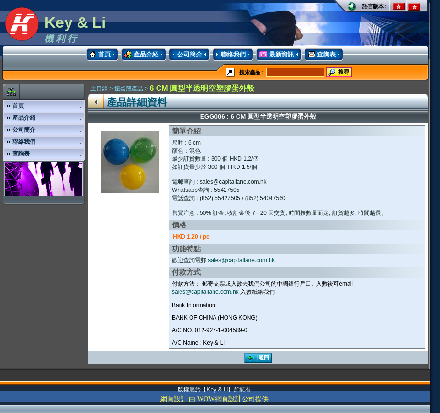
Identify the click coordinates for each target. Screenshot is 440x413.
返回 (257, 358)
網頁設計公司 (235, 398)
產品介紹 (139, 54)
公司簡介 (185, 54)
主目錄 (99, 88)
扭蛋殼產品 (128, 88)
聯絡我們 (229, 54)
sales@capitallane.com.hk (241, 260)
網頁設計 (173, 398)
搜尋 (338, 72)
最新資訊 (275, 54)
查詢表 (320, 54)
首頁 (98, 54)
